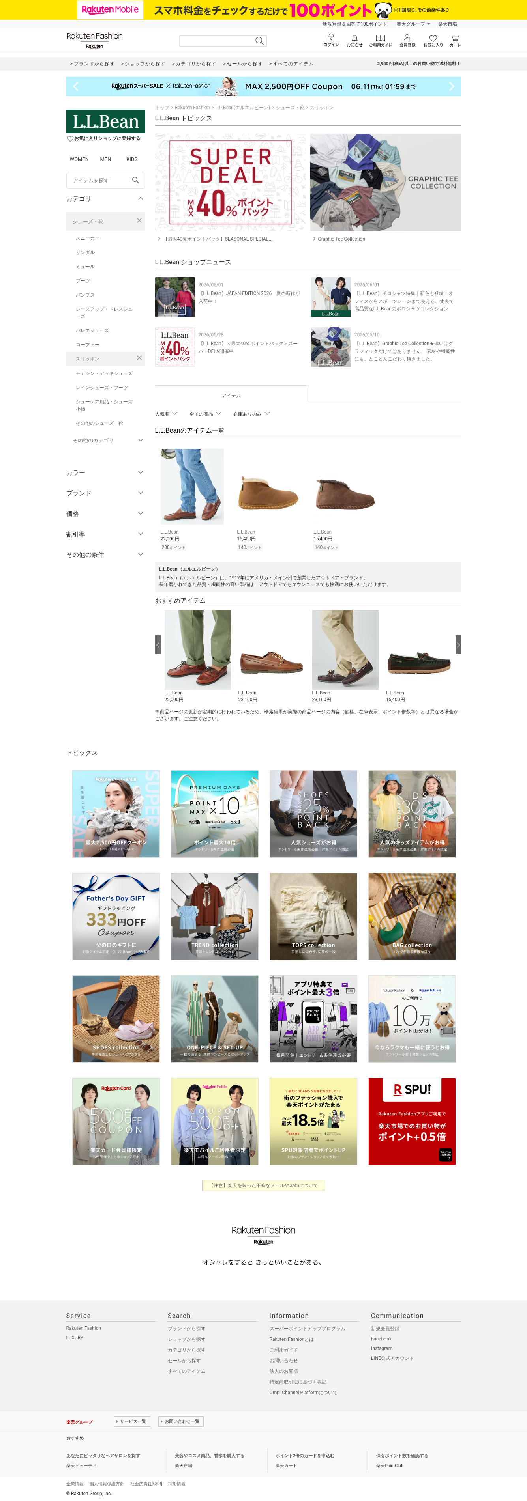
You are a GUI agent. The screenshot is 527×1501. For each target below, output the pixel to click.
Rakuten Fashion (192, 107)
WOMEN (79, 159)
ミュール (85, 266)
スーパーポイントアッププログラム (307, 1327)
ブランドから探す (187, 1327)
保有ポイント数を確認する (402, 1454)
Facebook (381, 1337)
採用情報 (177, 1482)
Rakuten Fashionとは (292, 1338)
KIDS (131, 159)
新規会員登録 (385, 1327)
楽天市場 (447, 24)
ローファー (87, 344)
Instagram (381, 1347)
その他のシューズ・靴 (99, 423)
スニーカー (87, 238)
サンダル (85, 252)
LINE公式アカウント (392, 1357)
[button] (197, 655)
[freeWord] (105, 181)
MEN (105, 159)
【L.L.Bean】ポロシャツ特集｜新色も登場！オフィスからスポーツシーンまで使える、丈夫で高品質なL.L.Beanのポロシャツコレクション (404, 301)
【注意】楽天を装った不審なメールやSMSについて (263, 1184)
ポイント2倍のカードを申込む (305, 1454)
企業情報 (75, 1482)
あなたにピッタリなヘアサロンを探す (103, 1454)
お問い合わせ (284, 1359)
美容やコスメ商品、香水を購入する (209, 1454)
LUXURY (75, 1336)
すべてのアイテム (187, 1370)
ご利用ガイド (284, 1349)
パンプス (85, 295)
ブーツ (83, 281)
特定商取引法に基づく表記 (298, 1380)
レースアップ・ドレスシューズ (104, 312)
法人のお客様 (284, 1370)
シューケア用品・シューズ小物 (104, 405)
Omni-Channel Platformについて (304, 1391)
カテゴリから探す (187, 1349)
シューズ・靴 (88, 221)
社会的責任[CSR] (146, 1482)
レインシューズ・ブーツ (102, 387)
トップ (162, 107)
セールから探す (184, 1359)
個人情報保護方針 (107, 1482)
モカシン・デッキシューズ (104, 373)
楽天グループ (411, 24)
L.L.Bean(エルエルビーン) (243, 107)
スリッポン (87, 359)
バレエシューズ (92, 330)
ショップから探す (187, 1338)
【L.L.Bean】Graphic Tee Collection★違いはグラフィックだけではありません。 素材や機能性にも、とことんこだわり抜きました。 (404, 351)
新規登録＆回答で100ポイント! (355, 24)
